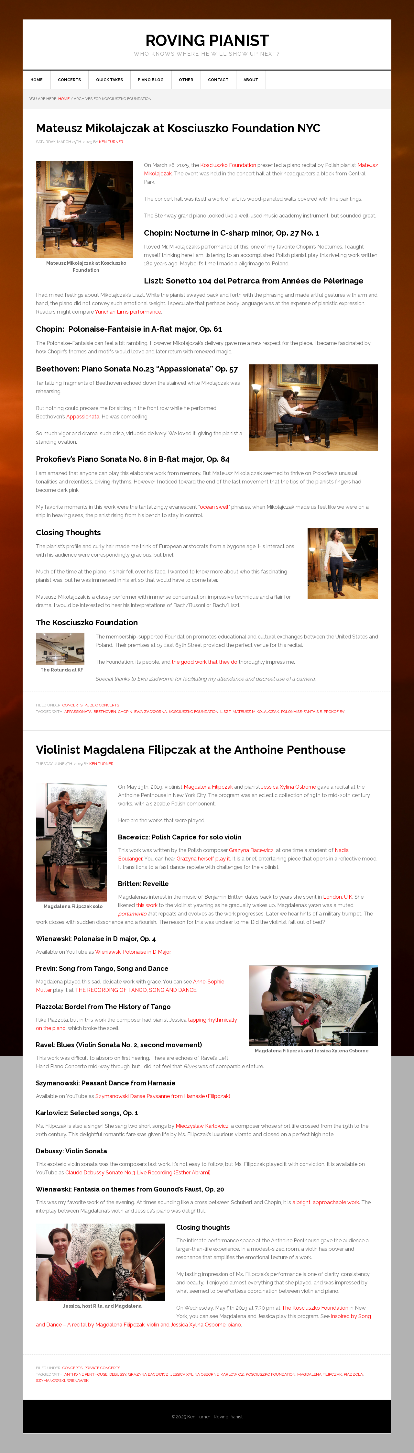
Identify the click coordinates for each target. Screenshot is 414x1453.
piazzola (353, 1374)
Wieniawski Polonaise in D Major (132, 952)
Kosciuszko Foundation (228, 165)
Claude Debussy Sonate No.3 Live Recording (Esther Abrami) (138, 1173)
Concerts (72, 705)
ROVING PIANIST (207, 40)
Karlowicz (232, 1374)
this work (147, 905)
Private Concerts (102, 1368)
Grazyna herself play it (203, 859)
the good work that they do (204, 662)
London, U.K (337, 897)
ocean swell (214, 507)
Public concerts (101, 705)
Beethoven (104, 711)
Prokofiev (334, 711)
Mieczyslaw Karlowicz (202, 1126)
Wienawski (78, 1380)
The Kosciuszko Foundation (315, 1308)
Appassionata (82, 417)
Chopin (125, 711)
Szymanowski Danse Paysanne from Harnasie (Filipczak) (162, 1096)
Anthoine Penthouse (85, 1374)
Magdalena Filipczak (208, 787)
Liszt (225, 711)
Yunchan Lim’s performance (128, 312)
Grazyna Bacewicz (251, 850)
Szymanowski (50, 1380)
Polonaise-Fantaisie (301, 711)
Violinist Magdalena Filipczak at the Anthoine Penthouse (194, 750)
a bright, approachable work (325, 1202)
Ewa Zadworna (150, 711)
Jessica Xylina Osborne (288, 787)
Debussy (117, 1374)
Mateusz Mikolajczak (256, 711)
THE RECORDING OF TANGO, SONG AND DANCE (135, 990)
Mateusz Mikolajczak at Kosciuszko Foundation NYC (180, 128)
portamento (132, 914)
